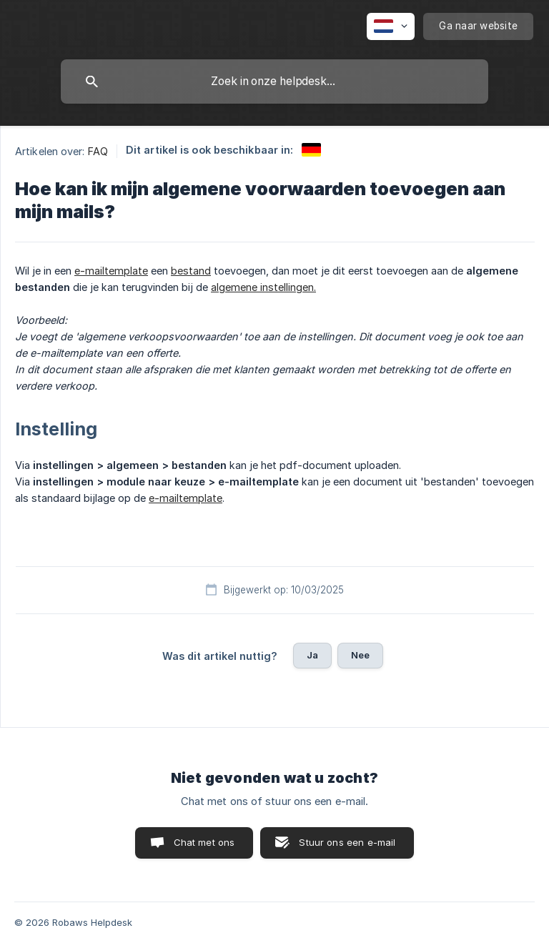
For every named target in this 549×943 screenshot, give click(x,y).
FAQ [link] (98, 151)
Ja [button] (312, 655)
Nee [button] (360, 655)
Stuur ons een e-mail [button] (347, 842)
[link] (311, 150)
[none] (391, 26)
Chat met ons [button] (204, 842)
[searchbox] (274, 81)
